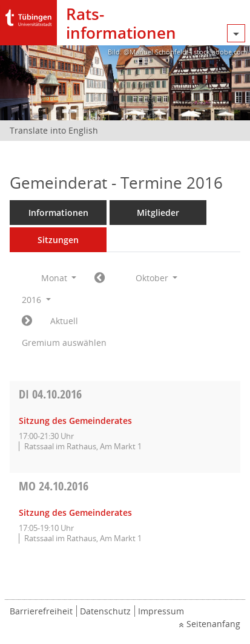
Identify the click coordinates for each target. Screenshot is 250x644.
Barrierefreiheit (41, 611)
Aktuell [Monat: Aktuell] (64, 321)
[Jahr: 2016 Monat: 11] (27, 321)
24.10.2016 (53, 486)
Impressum (161, 611)
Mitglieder (158, 212)
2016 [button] (36, 299)
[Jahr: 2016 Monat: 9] (99, 278)
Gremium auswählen (64, 342)
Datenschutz (105, 611)
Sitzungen (58, 240)
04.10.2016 (50, 394)
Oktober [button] (157, 278)
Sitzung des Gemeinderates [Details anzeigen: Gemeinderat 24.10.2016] (75, 512)
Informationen (58, 212)
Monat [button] (59, 278)
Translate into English (54, 130)
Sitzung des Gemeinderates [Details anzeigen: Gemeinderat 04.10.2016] (75, 420)
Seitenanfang (213, 623)
